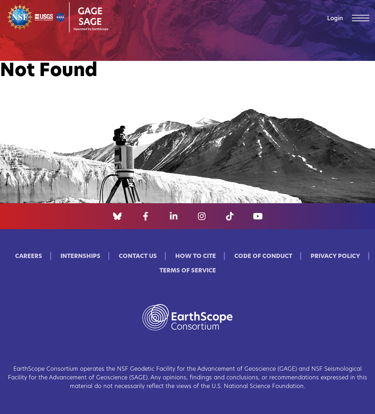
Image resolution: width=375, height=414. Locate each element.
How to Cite (195, 256)
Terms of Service (187, 271)
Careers (28, 256)
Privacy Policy (335, 256)
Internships (80, 256)
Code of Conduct (263, 256)
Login (335, 19)
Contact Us (138, 256)
